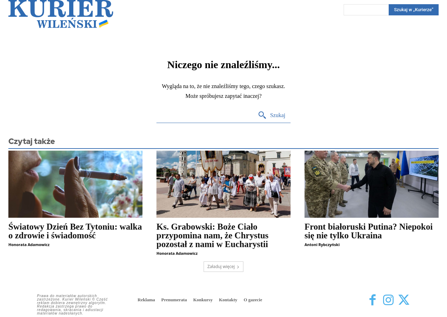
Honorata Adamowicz (29, 244)
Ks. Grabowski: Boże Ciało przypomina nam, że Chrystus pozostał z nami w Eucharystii (212, 235)
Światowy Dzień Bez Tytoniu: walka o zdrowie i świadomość (75, 231)
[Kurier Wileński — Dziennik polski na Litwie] (60, 14)
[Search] (414, 9)
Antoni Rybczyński (322, 244)
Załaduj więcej (223, 266)
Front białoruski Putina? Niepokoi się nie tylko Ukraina (369, 231)
